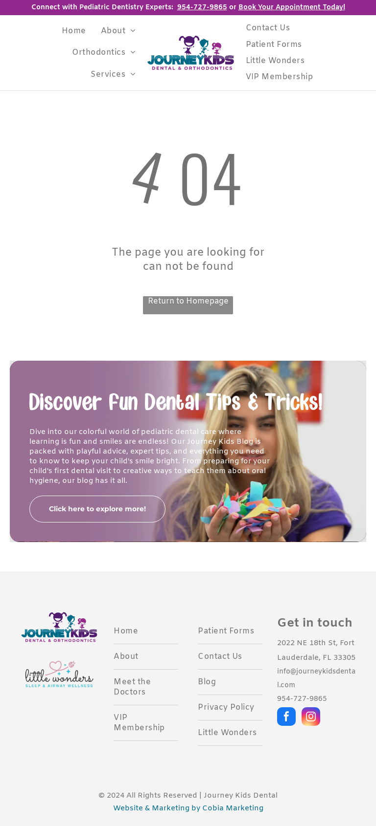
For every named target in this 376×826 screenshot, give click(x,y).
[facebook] (286, 717)
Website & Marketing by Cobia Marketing (188, 808)
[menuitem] (74, 31)
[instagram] (311, 717)
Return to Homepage (188, 301)
